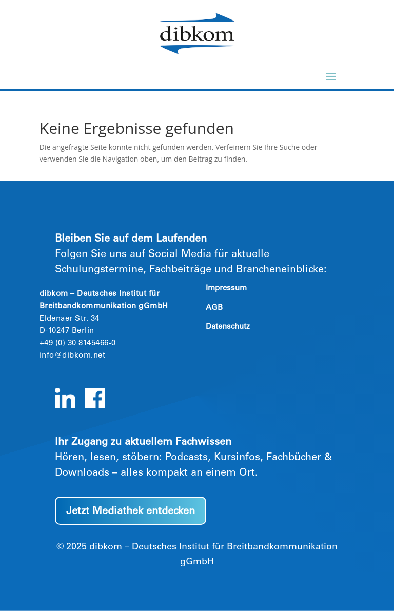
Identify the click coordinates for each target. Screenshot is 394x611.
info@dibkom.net (73, 356)
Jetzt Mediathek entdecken (130, 512)
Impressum (226, 288)
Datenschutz (228, 327)
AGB (214, 308)
